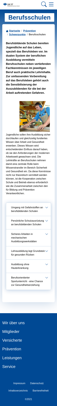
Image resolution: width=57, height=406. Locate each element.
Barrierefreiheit (41, 390)
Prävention (29, 31)
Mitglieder (10, 331)
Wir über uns (13, 323)
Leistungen (12, 358)
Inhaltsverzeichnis (18, 390)
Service (9, 366)
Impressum (19, 383)
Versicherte (12, 340)
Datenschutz (37, 383)
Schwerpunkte (17, 34)
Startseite (14, 31)
